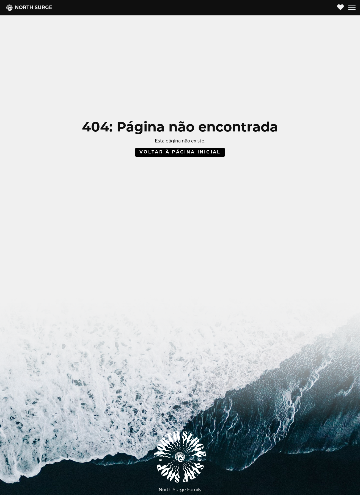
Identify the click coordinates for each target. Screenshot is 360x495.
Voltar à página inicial (180, 152)
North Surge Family (180, 490)
